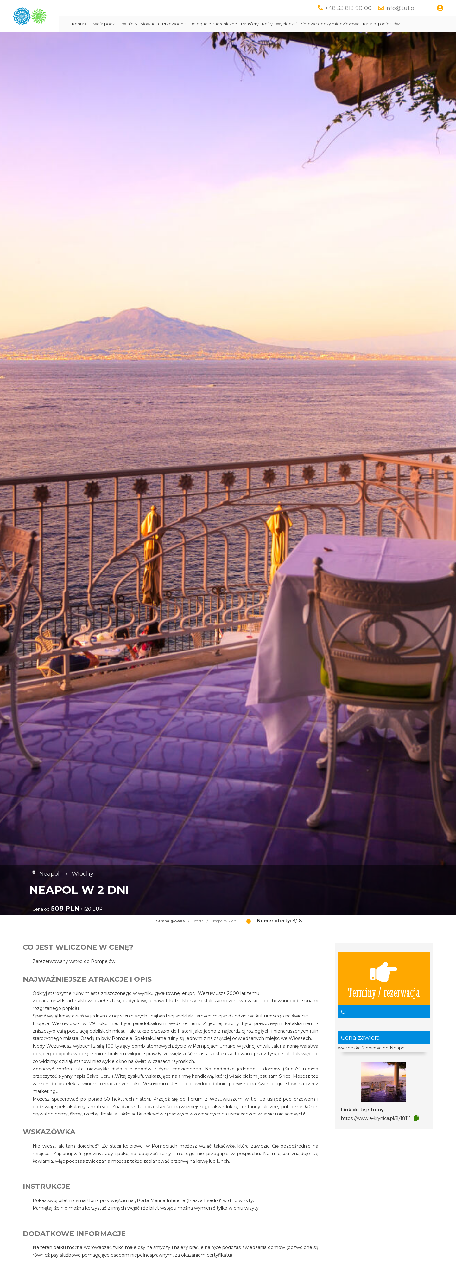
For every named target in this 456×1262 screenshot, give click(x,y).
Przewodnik (229, 24)
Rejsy (322, 24)
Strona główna (170, 937)
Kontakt (135, 24)
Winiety (185, 24)
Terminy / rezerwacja (384, 995)
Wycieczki (341, 24)
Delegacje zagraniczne (268, 24)
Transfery (304, 24)
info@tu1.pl (400, 7)
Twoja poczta (160, 24)
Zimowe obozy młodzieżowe (385, 24)
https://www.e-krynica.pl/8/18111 (376, 1134)
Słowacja (205, 24)
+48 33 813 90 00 (348, 7)
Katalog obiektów (145, 39)
